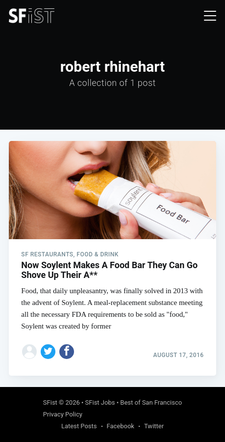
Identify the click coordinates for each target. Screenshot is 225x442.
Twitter (154, 426)
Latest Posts (79, 426)
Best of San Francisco (151, 402)
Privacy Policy (62, 414)
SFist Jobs (100, 402)
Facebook (120, 426)
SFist (50, 402)
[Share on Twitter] (48, 351)
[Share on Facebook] (66, 351)
